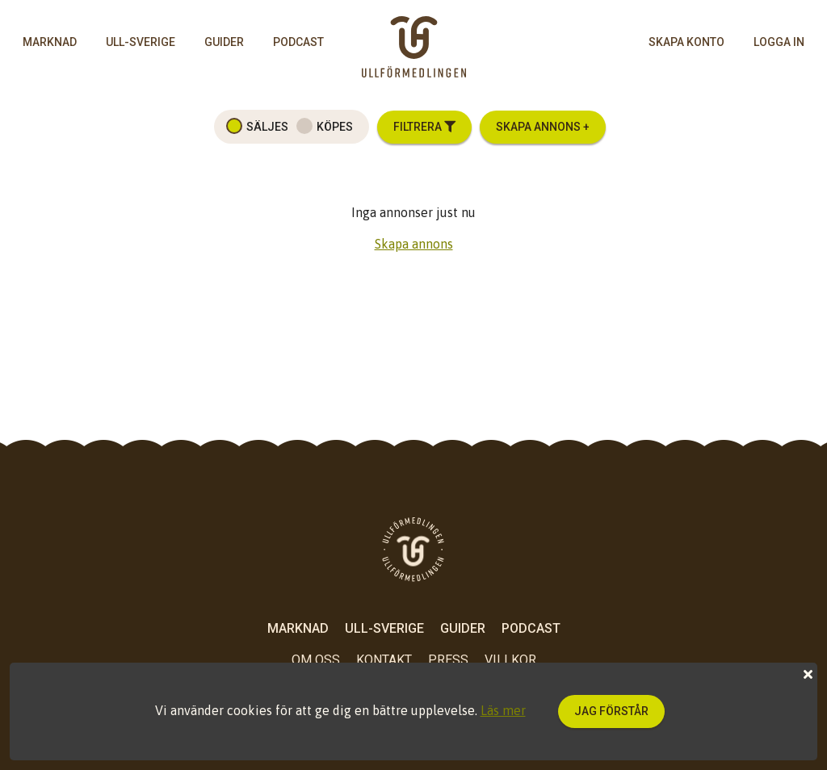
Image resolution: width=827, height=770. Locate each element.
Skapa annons (414, 243)
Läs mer (503, 710)
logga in (779, 42)
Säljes (267, 126)
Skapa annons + (543, 126)
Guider (224, 42)
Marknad (50, 42)
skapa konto (686, 42)
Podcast (298, 42)
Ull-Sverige (140, 42)
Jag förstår (611, 711)
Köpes (335, 126)
